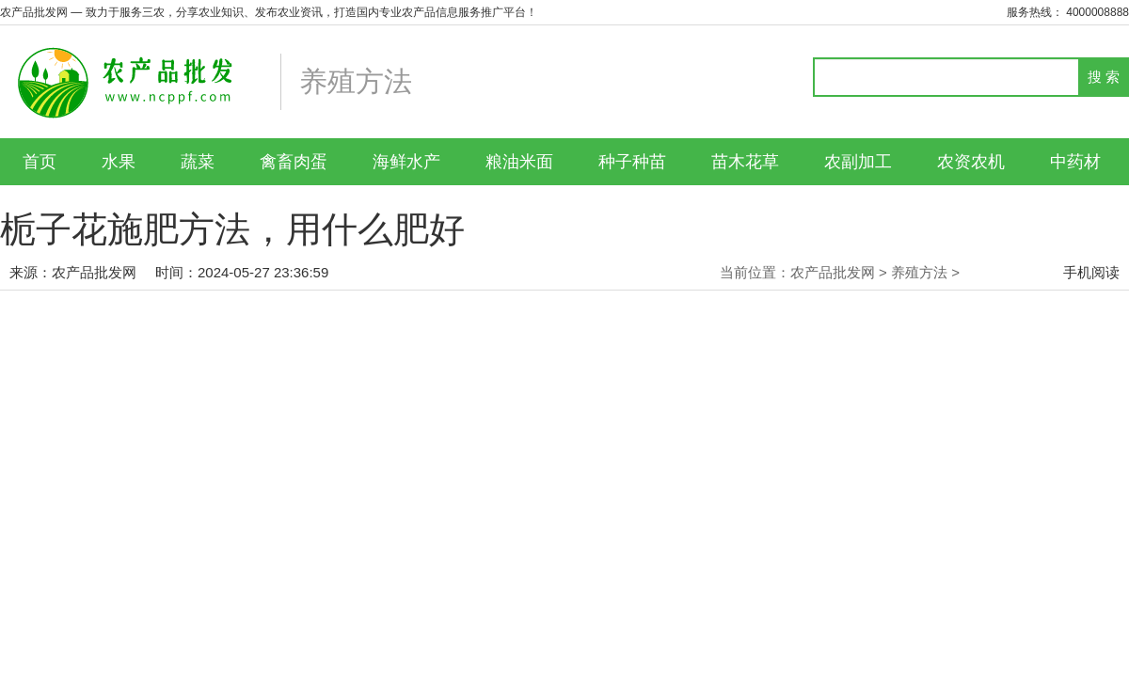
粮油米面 (519, 161)
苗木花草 (745, 161)
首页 (39, 161)
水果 (118, 161)
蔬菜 (198, 161)
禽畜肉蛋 (293, 161)
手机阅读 (1091, 272)
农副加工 (858, 161)
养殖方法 (919, 272)
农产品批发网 (94, 272)
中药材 (1075, 161)
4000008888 (1097, 12)
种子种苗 (632, 161)
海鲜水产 (406, 161)
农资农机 (971, 161)
